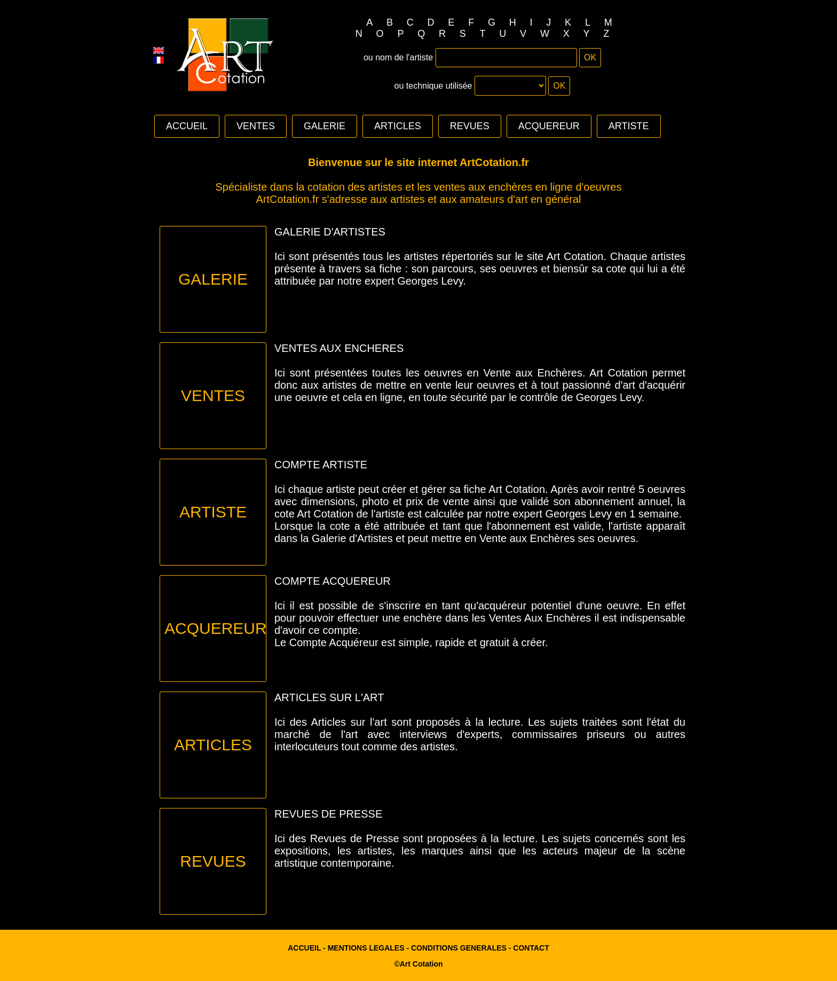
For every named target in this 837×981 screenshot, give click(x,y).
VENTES (255, 126)
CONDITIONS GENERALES (459, 948)
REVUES (469, 126)
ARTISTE (629, 126)
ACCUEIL (187, 126)
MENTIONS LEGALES (366, 948)
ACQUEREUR (549, 126)
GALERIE (324, 126)
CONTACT (531, 948)
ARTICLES (397, 126)
